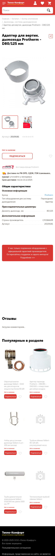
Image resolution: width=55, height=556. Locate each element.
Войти (35, 3)
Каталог (15, 19)
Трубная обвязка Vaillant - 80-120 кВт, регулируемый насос (40, 442)
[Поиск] (27, 10)
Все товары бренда (27, 167)
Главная (5, 19)
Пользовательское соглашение (16, 548)
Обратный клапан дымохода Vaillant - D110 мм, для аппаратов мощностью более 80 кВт (14, 385)
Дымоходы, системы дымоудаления (20, 22)
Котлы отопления (29, 19)
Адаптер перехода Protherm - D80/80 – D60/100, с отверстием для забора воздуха (39, 385)
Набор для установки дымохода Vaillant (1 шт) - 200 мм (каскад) (14, 442)
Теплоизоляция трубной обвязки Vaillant (39, 498)
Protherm (49, 195)
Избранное (43, 3)
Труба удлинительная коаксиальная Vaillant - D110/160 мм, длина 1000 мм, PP (14, 500)
